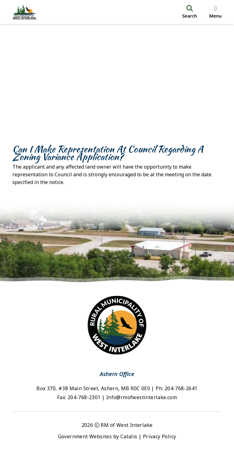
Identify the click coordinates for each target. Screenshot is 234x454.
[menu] (215, 12)
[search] (189, 12)
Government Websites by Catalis (97, 436)
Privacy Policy (159, 436)
